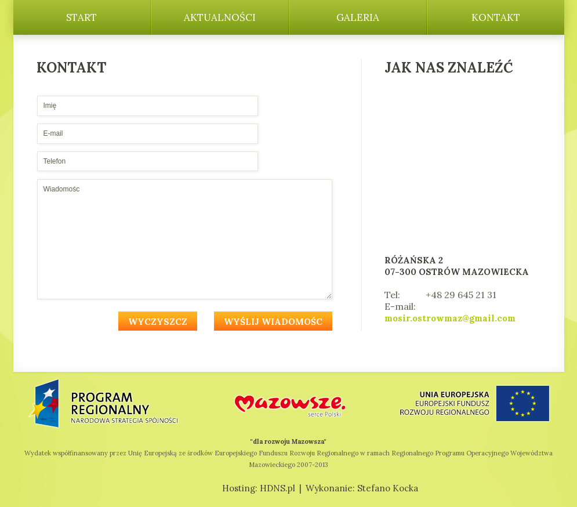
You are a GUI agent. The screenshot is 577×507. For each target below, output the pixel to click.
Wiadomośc (184, 239)
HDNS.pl (277, 488)
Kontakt (495, 17)
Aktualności (220, 17)
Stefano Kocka (387, 488)
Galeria (357, 17)
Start (81, 17)
